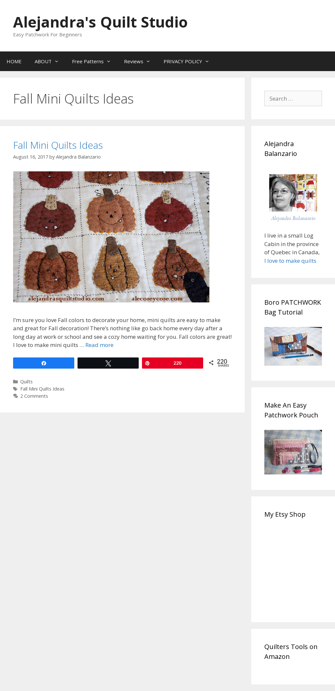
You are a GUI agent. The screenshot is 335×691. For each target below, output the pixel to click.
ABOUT (50, 61)
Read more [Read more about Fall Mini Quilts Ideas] (99, 345)
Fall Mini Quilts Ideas (58, 145)
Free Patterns (94, 61)
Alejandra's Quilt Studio (100, 22)
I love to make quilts (291, 260)
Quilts (26, 381)
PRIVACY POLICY (190, 61)
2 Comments (34, 396)
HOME (14, 61)
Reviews (140, 61)
